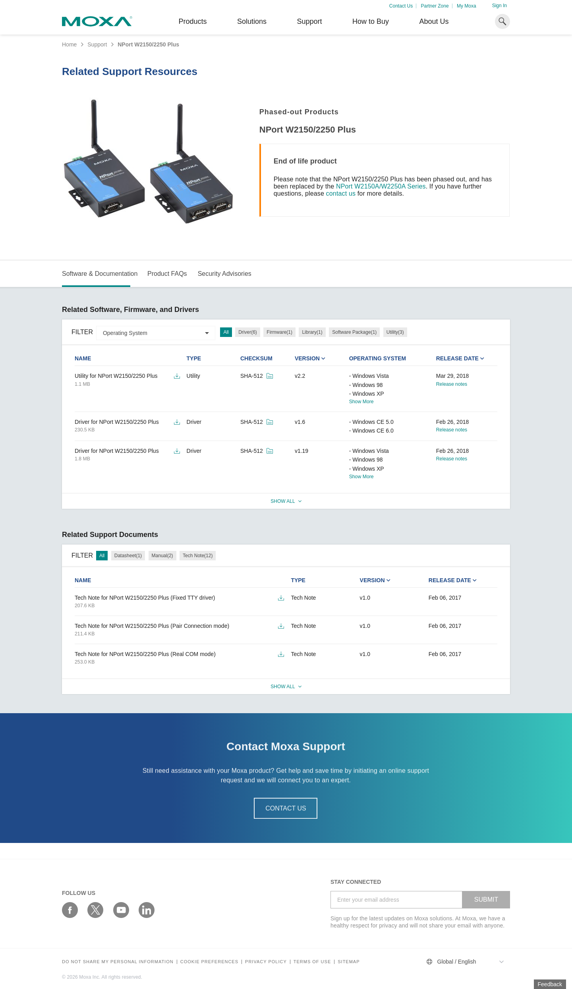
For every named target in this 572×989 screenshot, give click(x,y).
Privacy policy (266, 962)
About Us (433, 21)
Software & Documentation (99, 273)
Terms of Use (312, 962)
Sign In (499, 5)
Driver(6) (247, 332)
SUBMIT (486, 899)
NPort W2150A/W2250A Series (381, 186)
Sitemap (348, 962)
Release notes (451, 384)
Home (69, 44)
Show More (361, 401)
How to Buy (370, 21)
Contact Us (401, 6)
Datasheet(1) (128, 555)
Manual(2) (162, 555)
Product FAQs (167, 273)
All (225, 332)
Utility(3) (395, 332)
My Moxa (466, 6)
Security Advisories (224, 273)
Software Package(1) (354, 332)
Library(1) (312, 332)
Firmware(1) (279, 332)
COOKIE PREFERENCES (209, 962)
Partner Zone (435, 6)
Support (309, 21)
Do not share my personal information (118, 962)
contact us (341, 193)
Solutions (252, 21)
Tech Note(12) (198, 555)
